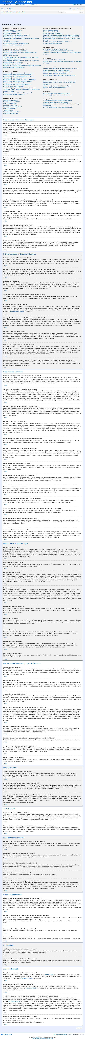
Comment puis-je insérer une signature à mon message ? (18, 76)
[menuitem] (11, 9)
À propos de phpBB (26, 978)
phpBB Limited (49, 974)
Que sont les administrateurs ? (51, 30)
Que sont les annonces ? (10, 108)
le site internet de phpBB (17, 311)
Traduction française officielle (39, 1038)
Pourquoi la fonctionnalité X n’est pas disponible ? (56, 102)
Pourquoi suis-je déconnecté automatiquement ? (16, 43)
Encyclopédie (19, 4)
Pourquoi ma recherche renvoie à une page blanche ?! (57, 72)
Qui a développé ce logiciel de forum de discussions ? (57, 100)
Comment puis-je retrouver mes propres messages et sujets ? (59, 75)
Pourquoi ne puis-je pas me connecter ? (13, 36)
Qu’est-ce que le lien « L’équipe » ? (52, 43)
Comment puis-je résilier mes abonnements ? (55, 87)
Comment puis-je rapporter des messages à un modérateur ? (19, 88)
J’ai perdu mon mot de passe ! (11, 41)
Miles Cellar (50, 1038)
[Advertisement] (42, 18)
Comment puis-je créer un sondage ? (13, 78)
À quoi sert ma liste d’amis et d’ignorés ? (54, 59)
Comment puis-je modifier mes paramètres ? (15, 50)
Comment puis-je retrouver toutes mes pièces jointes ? (57, 95)
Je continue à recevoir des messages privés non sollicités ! (58, 50)
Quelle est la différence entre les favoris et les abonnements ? (59, 81)
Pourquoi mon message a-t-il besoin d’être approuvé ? (17, 93)
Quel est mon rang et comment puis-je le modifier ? (16, 64)
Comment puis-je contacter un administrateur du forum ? (58, 107)
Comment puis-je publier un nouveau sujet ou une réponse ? (19, 73)
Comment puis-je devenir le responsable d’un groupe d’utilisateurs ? (61, 36)
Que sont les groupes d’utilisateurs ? (52, 33)
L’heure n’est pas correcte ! (10, 55)
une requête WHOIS (14, 1001)
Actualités (6, 4)
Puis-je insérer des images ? (10, 105)
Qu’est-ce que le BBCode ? (10, 100)
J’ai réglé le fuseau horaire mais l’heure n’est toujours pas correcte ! (21, 57)
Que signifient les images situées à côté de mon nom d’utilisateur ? (21, 60)
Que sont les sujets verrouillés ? (11, 111)
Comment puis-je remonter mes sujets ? (13, 94)
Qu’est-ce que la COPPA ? (10, 31)
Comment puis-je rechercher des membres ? (55, 73)
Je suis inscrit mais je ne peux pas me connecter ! (16, 35)
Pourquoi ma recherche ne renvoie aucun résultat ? (56, 70)
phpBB (37, 1037)
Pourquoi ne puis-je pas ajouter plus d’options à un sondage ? (19, 79)
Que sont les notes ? (8, 110)
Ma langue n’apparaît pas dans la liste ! (13, 59)
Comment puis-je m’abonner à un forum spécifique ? (57, 86)
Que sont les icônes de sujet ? (11, 113)
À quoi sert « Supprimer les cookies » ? (13, 45)
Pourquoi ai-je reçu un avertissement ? (13, 86)
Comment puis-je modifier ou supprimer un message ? (17, 74)
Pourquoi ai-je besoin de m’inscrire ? (13, 30)
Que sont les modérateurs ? (50, 31)
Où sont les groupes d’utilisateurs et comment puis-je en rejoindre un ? (61, 35)
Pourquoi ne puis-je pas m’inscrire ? (12, 33)
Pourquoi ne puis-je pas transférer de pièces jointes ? (17, 84)
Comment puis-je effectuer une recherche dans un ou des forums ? (60, 68)
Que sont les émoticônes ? (10, 103)
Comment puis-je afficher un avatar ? (13, 62)
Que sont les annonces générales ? (12, 106)
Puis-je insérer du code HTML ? (11, 102)
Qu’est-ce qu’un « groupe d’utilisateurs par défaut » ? (57, 41)
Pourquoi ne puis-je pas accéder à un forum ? (15, 83)
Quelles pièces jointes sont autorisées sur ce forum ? (57, 93)
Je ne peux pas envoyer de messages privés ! (55, 49)
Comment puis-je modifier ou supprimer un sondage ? (17, 81)
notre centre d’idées (31, 988)
